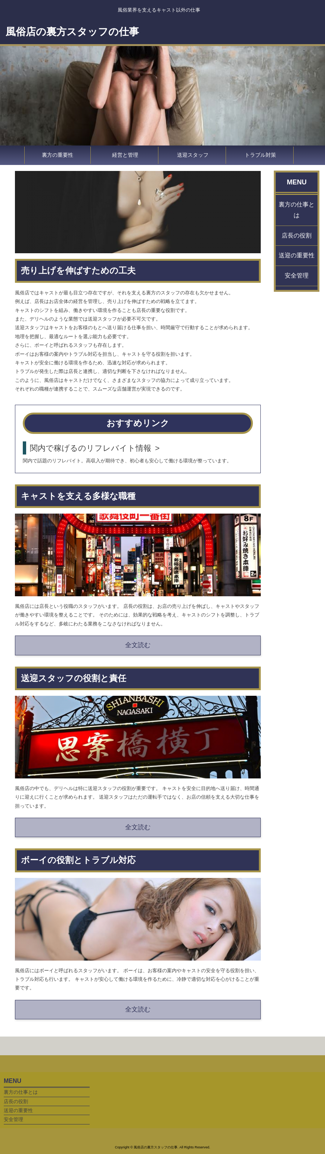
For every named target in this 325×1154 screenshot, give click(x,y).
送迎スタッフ (192, 155)
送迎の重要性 (297, 255)
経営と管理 (125, 155)
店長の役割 (297, 235)
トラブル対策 (260, 155)
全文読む (138, 645)
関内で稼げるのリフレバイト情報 (90, 448)
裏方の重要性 (57, 155)
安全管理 (297, 275)
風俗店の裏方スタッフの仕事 (72, 31)
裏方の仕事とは (297, 209)
